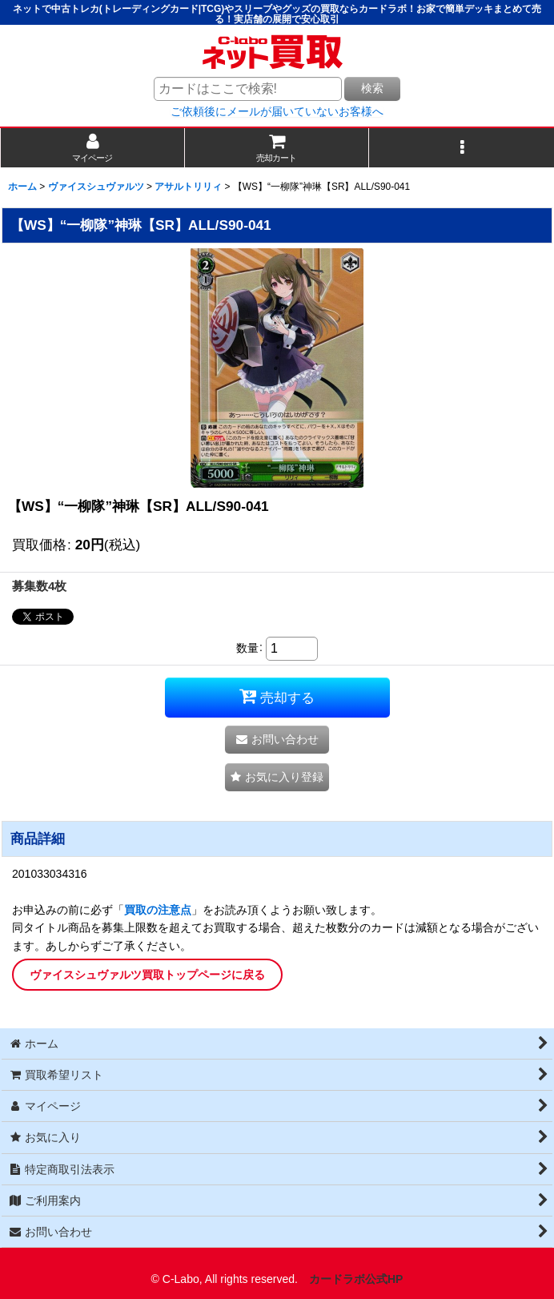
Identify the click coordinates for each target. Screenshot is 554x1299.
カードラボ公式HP (356, 1279)
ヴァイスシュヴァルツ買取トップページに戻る (147, 974)
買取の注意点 (157, 909)
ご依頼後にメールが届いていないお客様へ (277, 111)
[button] (461, 147)
